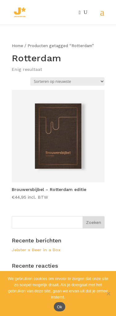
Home (17, 45)
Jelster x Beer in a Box (36, 249)
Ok (59, 307)
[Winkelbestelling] (67, 81)
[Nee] (108, 293)
